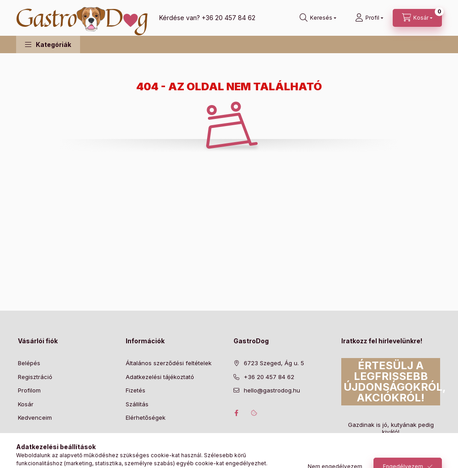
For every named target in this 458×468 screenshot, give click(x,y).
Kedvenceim (35, 417)
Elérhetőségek (145, 417)
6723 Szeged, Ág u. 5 (274, 363)
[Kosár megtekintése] (417, 18)
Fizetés (135, 390)
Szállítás (137, 404)
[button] (48, 44)
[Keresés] (318, 18)
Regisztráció (35, 376)
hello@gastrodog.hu (272, 390)
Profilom (29, 390)
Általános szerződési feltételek (169, 363)
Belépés (29, 363)
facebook (236, 413)
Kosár (26, 404)
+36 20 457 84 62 (228, 17)
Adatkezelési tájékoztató (160, 376)
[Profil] (369, 18)
